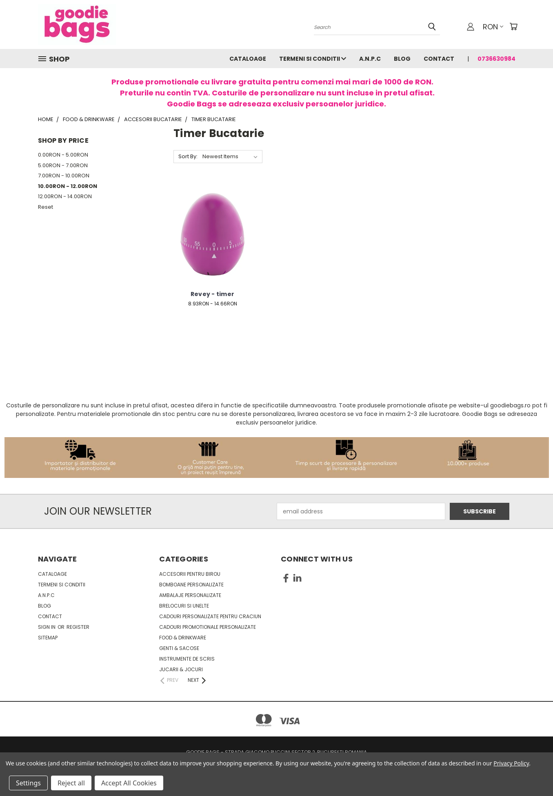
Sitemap (48, 637)
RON (493, 27)
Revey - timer (212, 294)
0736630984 (496, 59)
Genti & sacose (179, 648)
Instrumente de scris (187, 658)
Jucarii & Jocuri (181, 669)
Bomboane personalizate (191, 584)
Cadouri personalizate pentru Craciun (210, 616)
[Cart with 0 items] (513, 26)
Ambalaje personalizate (190, 595)
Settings (28, 782)
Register (78, 627)
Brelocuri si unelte (184, 605)
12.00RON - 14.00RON (65, 196)
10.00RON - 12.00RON (67, 186)
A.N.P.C (370, 59)
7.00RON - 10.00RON (63, 175)
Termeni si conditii (312, 59)
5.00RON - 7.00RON (63, 165)
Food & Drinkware (182, 637)
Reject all (71, 782)
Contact (439, 59)
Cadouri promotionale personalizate (207, 627)
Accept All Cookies (129, 782)
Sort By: (188, 156)
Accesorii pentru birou (189, 573)
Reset (45, 207)
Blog (402, 59)
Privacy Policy (511, 763)
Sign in (47, 627)
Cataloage (247, 59)
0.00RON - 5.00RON (63, 155)
